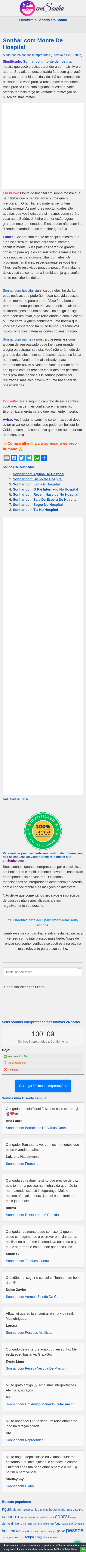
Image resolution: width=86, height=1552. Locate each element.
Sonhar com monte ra (19, 339)
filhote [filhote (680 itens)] (46, 1523)
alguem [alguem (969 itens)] (17, 1509)
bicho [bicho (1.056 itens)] (62, 1509)
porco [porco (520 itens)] (11, 1537)
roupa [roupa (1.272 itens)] (29, 1537)
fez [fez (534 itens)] (34, 1524)
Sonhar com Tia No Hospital (35, 510)
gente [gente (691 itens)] (81, 1523)
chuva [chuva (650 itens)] (51, 1517)
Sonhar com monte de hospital (47, 61)
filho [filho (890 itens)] (39, 1523)
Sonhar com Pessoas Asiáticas (29, 1332)
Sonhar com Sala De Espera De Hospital (45, 499)
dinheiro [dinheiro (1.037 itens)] (16, 1523)
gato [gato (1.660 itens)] (73, 1523)
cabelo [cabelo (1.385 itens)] (78, 1509)
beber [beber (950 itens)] (53, 1509)
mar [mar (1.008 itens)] (19, 1531)
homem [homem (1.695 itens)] (8, 1531)
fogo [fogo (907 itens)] (58, 1523)
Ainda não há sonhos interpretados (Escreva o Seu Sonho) (42, 55)
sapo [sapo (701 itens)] (49, 1537)
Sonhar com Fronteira (22, 1164)
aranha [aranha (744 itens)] (44, 1509)
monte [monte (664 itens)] (34, 1531)
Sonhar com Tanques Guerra (27, 1261)
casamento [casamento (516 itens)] (33, 1517)
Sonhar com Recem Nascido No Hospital (45, 494)
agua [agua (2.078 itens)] (6, 1509)
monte (24, 798)
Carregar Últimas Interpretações (43, 1086)
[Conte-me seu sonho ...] (42, 971)
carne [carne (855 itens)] (23, 1517)
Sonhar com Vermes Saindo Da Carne (34, 1297)
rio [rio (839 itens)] (22, 1537)
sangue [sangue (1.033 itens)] (40, 1537)
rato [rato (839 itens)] (17, 1537)
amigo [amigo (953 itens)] (35, 1509)
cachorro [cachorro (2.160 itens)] (10, 1516)
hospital (14, 798)
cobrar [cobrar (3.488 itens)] (62, 1516)
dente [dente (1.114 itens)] (6, 1523)
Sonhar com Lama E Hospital (36, 484)
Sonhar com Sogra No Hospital (38, 505)
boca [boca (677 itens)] (69, 1509)
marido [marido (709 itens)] (26, 1531)
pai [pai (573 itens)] (54, 1531)
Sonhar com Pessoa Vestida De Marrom (36, 1368)
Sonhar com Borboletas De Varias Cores (36, 1128)
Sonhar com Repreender (24, 1440)
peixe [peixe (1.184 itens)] (61, 1531)
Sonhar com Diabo (20, 1486)
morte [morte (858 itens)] (42, 1531)
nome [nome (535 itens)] (49, 1531)
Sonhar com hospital (18, 290)
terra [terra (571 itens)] (55, 1537)
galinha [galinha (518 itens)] (64, 1524)
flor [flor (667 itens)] (52, 1523)
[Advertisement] (43, 146)
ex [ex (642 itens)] (24, 1524)
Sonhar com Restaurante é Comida (32, 1215)
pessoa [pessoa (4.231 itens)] (75, 1530)
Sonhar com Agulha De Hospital (38, 474)
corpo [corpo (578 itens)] (73, 1517)
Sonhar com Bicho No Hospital (38, 479)
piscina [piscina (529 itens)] (5, 1537)
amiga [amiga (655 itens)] (26, 1509)
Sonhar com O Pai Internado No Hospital (45, 489)
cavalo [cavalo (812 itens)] (42, 1517)
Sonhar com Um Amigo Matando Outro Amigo (40, 1404)
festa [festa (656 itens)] (29, 1523)
